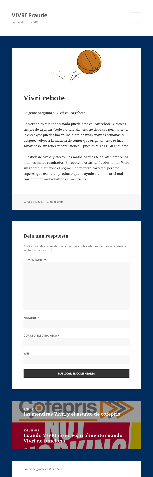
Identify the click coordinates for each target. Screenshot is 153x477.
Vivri (60, 113)
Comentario (35, 260)
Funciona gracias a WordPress (43, 469)
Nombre (31, 317)
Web (27, 353)
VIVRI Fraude (29, 15)
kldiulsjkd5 (57, 202)
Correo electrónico (42, 335)
